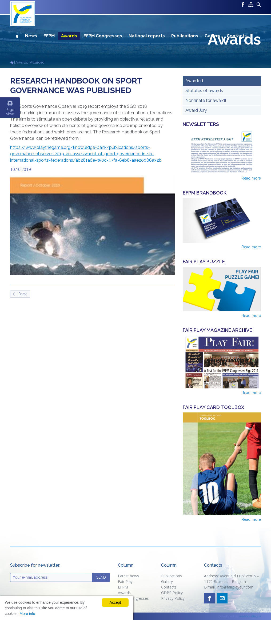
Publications (184, 35)
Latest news (128, 575)
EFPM (49, 35)
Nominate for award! (205, 100)
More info (27, 613)
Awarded (37, 62)
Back (22, 294)
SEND (101, 577)
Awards (69, 35)
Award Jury (196, 110)
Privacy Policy (173, 598)
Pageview (10, 112)
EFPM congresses (133, 598)
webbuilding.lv (250, 616)
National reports (147, 35)
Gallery (212, 35)
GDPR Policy (172, 592)
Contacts (237, 35)
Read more (251, 178)
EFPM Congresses (102, 35)
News (31, 35)
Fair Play (125, 581)
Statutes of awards (204, 90)
